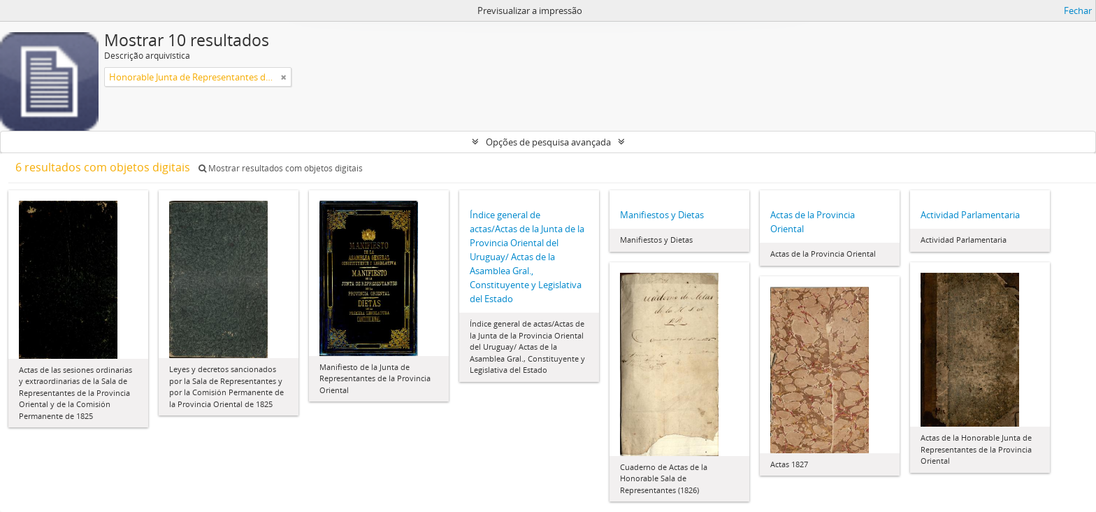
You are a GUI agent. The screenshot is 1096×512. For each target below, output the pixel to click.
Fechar (1078, 10)
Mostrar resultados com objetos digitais (281, 168)
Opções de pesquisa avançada (548, 142)
